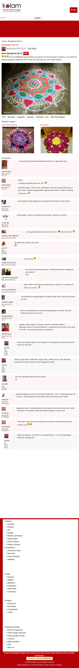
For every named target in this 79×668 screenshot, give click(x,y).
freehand (39, 117)
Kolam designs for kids (16, 636)
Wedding (11, 559)
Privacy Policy (38, 665)
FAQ (9, 644)
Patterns (8, 521)
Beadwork (11, 583)
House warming (13, 556)
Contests (11, 639)
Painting (11, 577)
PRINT (26, 53)
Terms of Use (49, 665)
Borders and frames (15, 536)
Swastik (10, 533)
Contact (59, 665)
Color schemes (13, 541)
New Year (11, 553)
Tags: (4, 117)
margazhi (21, 117)
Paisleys (11, 527)
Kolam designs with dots (17, 633)
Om (9, 530)
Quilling (10, 580)
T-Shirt (10, 612)
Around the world (14, 550)
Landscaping (12, 609)
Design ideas (12, 539)
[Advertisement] (43, 485)
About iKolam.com (24, 665)
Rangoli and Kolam (12, 627)
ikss (47, 117)
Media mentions (14, 641)
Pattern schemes (14, 544)
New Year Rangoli (58, 117)
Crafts (7, 574)
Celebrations (10, 547)
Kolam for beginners (15, 630)
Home (4, 41)
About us (11, 647)
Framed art (12, 603)
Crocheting (12, 592)
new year (30, 117)
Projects (8, 600)
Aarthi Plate (12, 589)
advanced (11, 117)
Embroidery (12, 586)
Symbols (11, 524)
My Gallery (32, 48)
